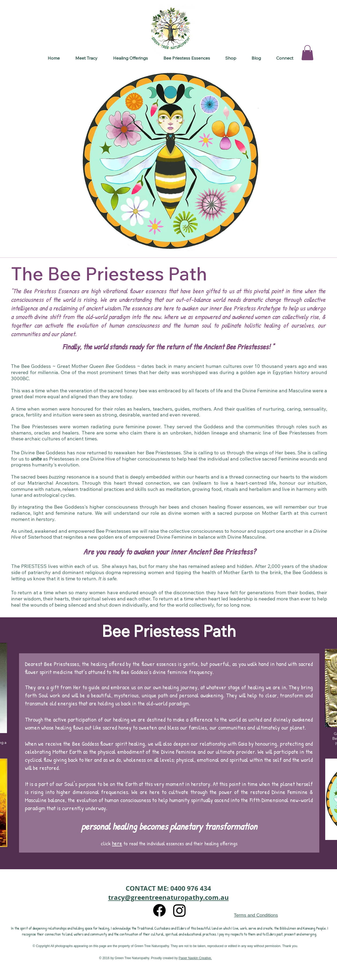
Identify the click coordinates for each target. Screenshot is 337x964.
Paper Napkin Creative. (195, 958)
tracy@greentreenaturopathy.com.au (168, 897)
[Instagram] (179, 910)
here (117, 843)
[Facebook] (159, 910)
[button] (130, 58)
